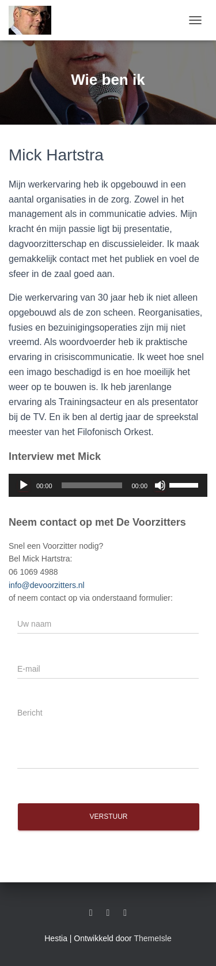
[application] (108, 485)
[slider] (92, 485)
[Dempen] (160, 485)
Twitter (125, 913)
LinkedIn (91, 913)
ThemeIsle (152, 938)
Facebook (108, 913)
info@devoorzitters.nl (47, 585)
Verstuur (108, 817)
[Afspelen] (23, 485)
